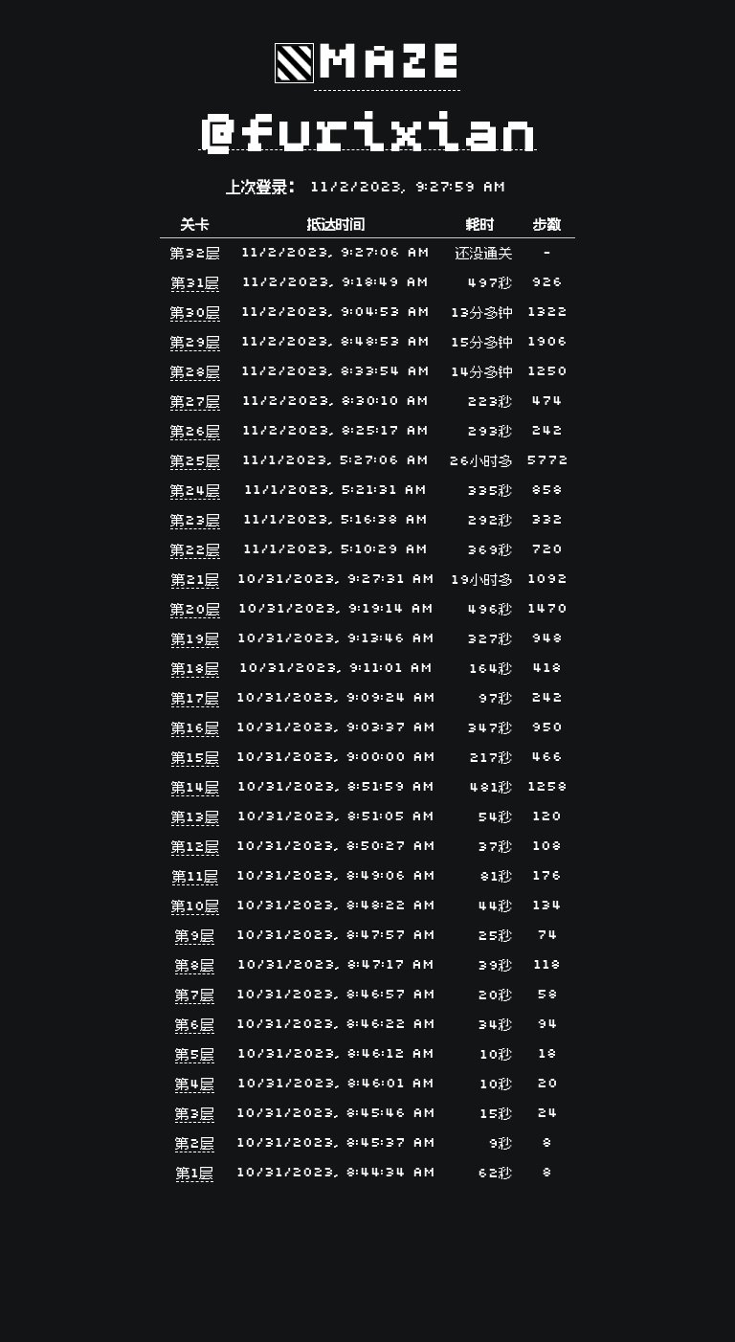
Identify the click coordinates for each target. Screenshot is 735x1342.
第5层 (194, 1055)
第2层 (194, 1144)
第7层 (194, 996)
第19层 (195, 640)
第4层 (194, 1085)
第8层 (194, 966)
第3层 (194, 1114)
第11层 (195, 877)
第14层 (195, 788)
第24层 (195, 491)
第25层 (195, 462)
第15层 (195, 758)
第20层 (195, 610)
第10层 (195, 907)
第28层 (195, 373)
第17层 (195, 699)
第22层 (195, 551)
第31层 (195, 284)
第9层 (194, 936)
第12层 (195, 847)
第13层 (195, 818)
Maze (387, 63)
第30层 (195, 313)
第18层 (195, 669)
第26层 (195, 432)
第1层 (194, 1174)
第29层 (195, 343)
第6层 (194, 1025)
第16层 (195, 729)
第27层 (195, 402)
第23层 (195, 521)
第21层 (195, 580)
